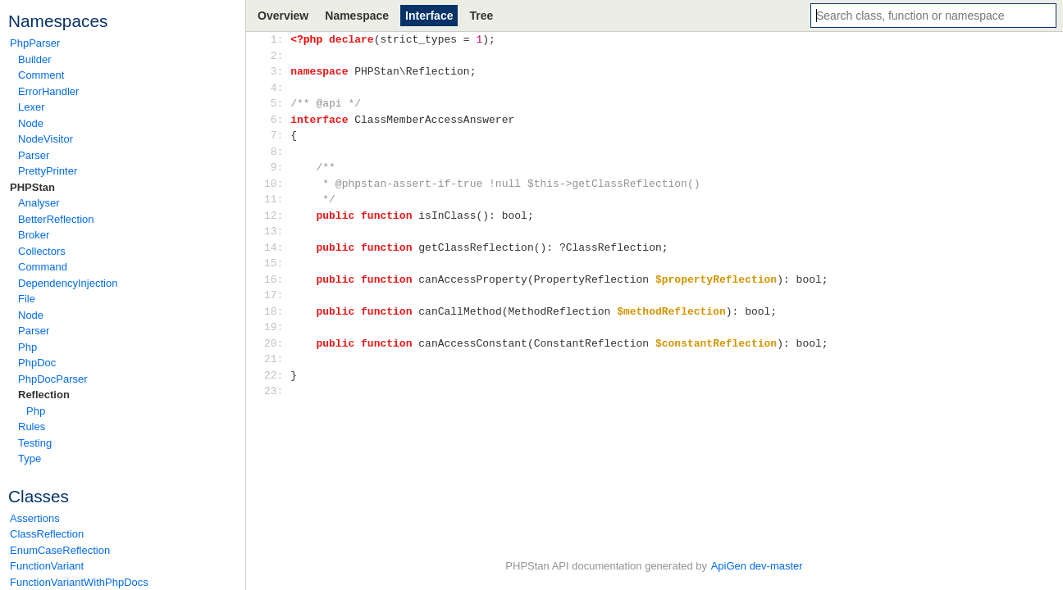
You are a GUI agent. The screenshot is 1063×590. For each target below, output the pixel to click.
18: (277, 311)
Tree (481, 15)
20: (277, 343)
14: (277, 247)
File (26, 299)
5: (277, 103)
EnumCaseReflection (60, 550)
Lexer (31, 107)
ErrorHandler (48, 91)
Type (29, 458)
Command (42, 267)
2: (277, 55)
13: (277, 231)
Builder (34, 59)
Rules (31, 426)
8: (277, 151)
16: (277, 279)
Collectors (42, 251)
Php (27, 347)
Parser (33, 155)
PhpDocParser (53, 379)
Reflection (44, 394)
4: (277, 87)
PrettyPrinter (47, 171)
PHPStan (32, 187)
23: (277, 391)
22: (277, 375)
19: (277, 327)
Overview (283, 15)
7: (277, 135)
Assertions (35, 518)
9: (277, 167)
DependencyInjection (67, 283)
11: (277, 199)
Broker (33, 235)
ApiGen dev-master (757, 566)
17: (277, 295)
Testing (35, 443)
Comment (41, 75)
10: (277, 183)
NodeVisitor (45, 139)
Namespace (357, 15)
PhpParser (35, 43)
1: (277, 39)
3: (277, 71)
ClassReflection (47, 534)
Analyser (39, 203)
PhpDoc (37, 362)
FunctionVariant (47, 566)
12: (277, 215)
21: (277, 359)
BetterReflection (56, 219)
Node (30, 123)
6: (277, 119)
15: (277, 263)
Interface (429, 15)
